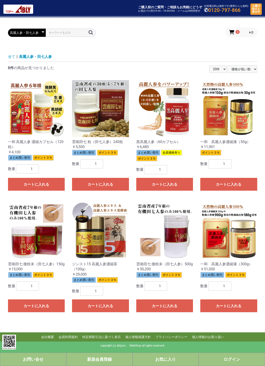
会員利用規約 (68, 337)
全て (11, 56)
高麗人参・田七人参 (35, 56)
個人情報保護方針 (138, 337)
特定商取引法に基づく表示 (101, 337)
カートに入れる (36, 184)
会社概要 (47, 337)
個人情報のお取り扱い (208, 337)
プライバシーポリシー (171, 337)
